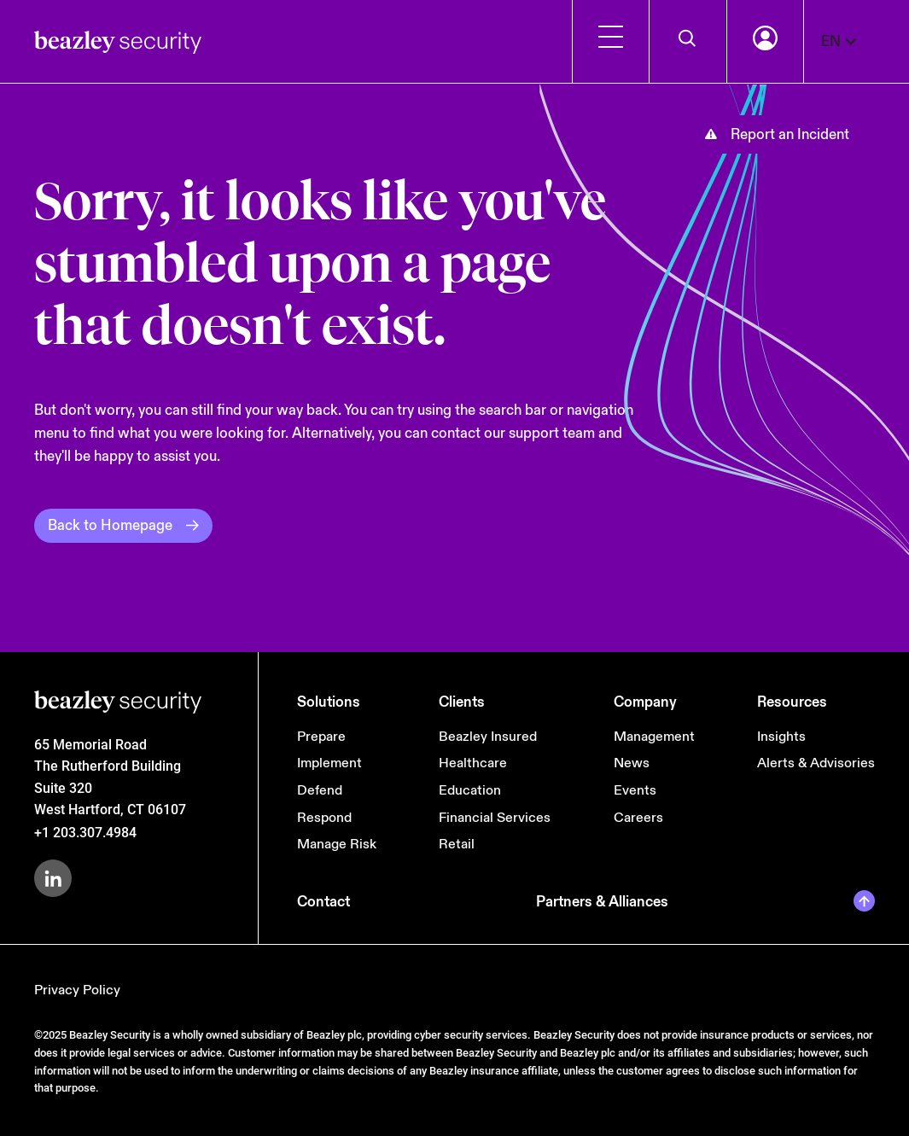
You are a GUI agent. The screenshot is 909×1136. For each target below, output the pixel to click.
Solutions (328, 702)
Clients (462, 702)
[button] (848, 41)
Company (645, 702)
